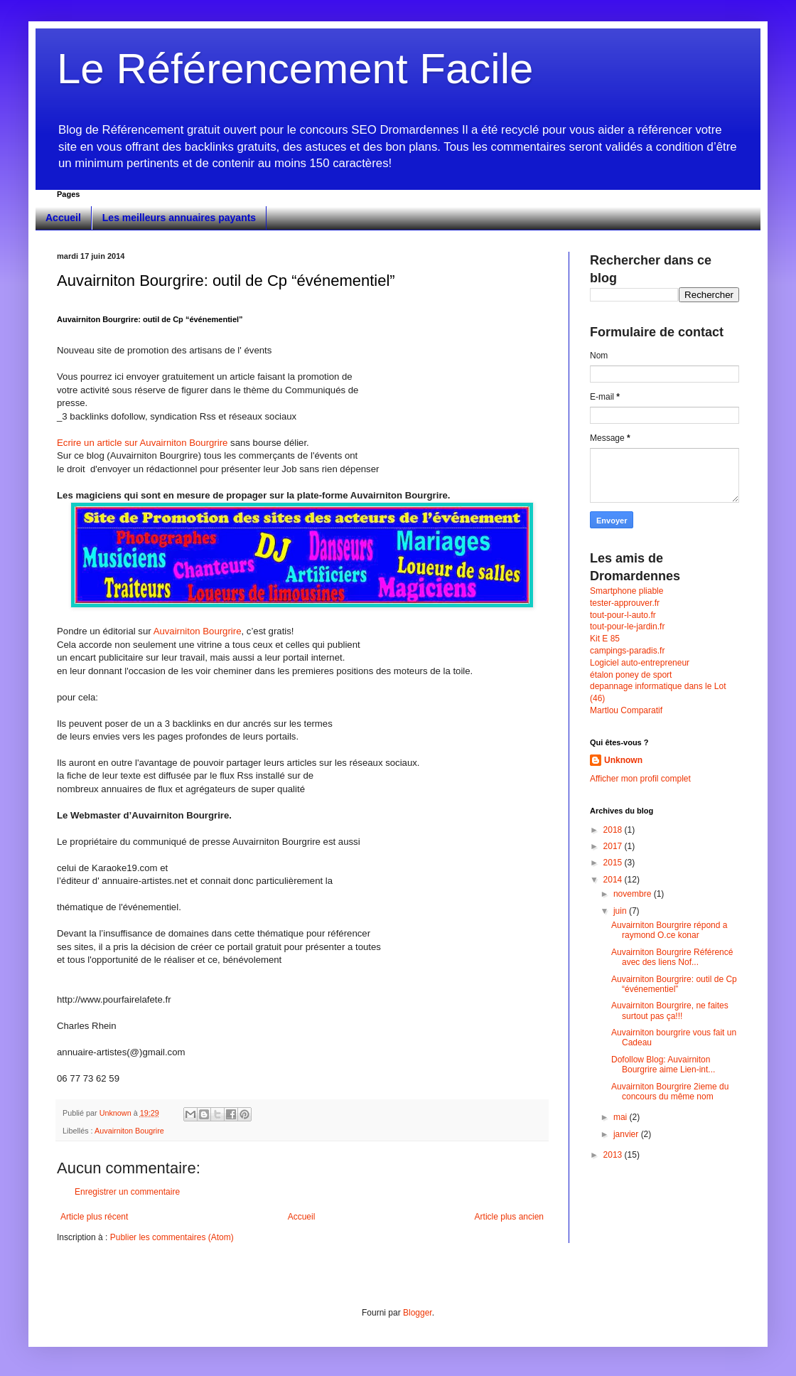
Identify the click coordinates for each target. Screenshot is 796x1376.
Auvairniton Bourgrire (198, 631)
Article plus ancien (509, 1217)
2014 (614, 880)
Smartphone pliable (626, 591)
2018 (614, 830)
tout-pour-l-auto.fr (623, 615)
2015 (614, 863)
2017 (614, 846)
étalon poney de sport (631, 675)
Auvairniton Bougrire (129, 1130)
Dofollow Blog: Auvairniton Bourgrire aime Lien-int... (663, 1064)
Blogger (417, 1313)
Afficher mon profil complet (640, 779)
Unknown (623, 760)
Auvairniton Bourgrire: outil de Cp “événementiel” (674, 984)
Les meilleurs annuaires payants (179, 217)
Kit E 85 (605, 639)
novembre (633, 894)
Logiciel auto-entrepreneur (639, 663)
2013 (614, 1155)
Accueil (63, 217)
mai (621, 1117)
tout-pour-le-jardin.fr (627, 626)
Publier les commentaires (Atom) (172, 1237)
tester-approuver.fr (625, 603)
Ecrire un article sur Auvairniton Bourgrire (143, 442)
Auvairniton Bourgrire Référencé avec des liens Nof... (672, 957)
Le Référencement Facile (295, 68)
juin (621, 911)
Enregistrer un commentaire (127, 1192)
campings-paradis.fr (627, 651)
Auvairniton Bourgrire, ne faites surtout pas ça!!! (669, 1010)
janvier (627, 1134)
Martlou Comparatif (626, 710)
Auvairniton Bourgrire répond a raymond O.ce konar (669, 930)
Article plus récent (94, 1217)
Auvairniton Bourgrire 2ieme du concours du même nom (669, 1092)
